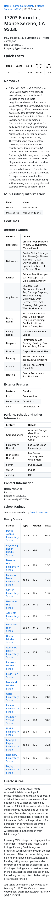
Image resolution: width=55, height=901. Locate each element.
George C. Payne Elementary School (12, 744)
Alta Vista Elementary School (12, 616)
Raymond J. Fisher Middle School (12, 550)
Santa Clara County (23, 5)
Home (7, 5)
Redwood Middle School (11, 665)
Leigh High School (12, 675)
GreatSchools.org (39, 512)
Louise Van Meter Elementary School (12, 579)
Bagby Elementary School (12, 769)
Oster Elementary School (12, 697)
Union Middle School (10, 639)
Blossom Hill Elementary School (12, 565)
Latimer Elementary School (12, 708)
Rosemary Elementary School (12, 758)
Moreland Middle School (11, 685)
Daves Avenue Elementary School (12, 535)
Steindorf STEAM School (11, 720)
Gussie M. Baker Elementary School (12, 652)
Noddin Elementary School (12, 731)
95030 (17, 9)
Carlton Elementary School (12, 593)
